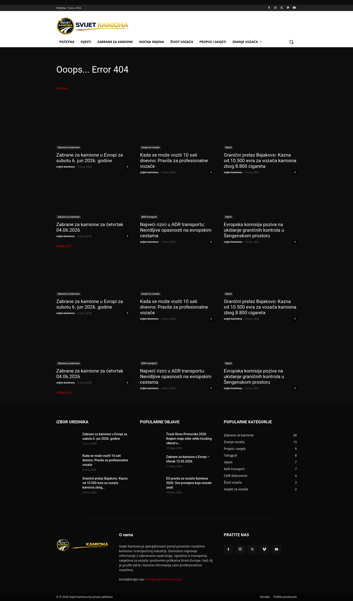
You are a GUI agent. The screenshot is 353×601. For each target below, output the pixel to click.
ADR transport (149, 216)
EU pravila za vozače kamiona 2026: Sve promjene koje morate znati (189, 483)
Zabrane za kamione (69, 147)
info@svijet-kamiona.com (164, 579)
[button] (291, 41)
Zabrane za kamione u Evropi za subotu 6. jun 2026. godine (89, 157)
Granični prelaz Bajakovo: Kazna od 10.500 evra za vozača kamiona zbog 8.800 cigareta (260, 160)
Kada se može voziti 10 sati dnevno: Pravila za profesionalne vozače (174, 160)
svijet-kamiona (65, 166)
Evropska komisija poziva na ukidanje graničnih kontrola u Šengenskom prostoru (254, 230)
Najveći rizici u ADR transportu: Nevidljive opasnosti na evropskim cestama (175, 230)
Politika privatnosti (285, 597)
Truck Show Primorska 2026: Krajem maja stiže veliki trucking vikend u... (189, 438)
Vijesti (228, 147)
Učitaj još (64, 246)
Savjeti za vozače (150, 147)
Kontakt (265, 597)
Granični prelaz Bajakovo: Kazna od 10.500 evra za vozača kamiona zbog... (104, 483)
